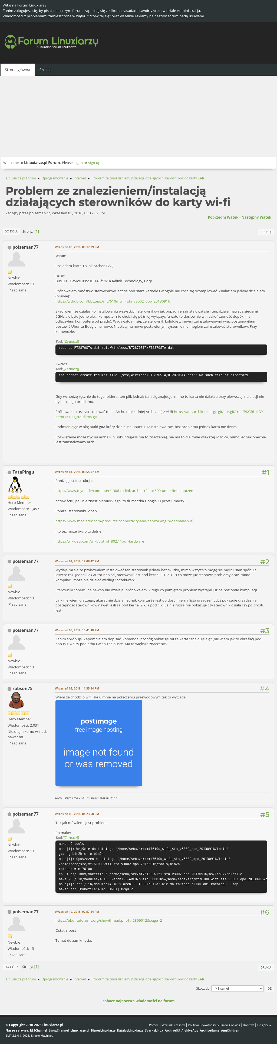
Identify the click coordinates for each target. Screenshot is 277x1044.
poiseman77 (25, 247)
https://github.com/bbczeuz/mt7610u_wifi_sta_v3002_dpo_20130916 (112, 301)
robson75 (22, 688)
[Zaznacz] (71, 341)
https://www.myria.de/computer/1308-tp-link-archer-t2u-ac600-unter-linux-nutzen (124, 490)
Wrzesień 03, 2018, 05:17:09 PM (77, 247)
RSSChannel (38, 1030)
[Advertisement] (138, 116)
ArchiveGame (209, 1030)
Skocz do (203, 988)
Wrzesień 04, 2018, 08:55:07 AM (77, 472)
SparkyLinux (154, 1030)
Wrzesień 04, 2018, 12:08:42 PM (77, 561)
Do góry (11, 967)
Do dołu (11, 231)
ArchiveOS (172, 1030)
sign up (94, 162)
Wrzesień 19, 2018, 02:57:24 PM (77, 912)
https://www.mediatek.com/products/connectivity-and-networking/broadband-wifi (124, 520)
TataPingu (23, 472)
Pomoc (154, 1025)
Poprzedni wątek (223, 217)
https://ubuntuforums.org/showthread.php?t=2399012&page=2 (108, 920)
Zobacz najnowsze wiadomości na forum (138, 1001)
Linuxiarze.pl (80, 1030)
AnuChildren (230, 1030)
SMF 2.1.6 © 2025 (17, 1035)
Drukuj (266, 232)
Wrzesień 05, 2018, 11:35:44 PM (77, 688)
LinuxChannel (59, 1030)
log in (78, 162)
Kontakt (248, 1025)
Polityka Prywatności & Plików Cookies (214, 1025)
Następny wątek (256, 217)
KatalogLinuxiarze (130, 1030)
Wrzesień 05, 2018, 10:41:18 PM (77, 630)
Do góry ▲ (264, 1025)
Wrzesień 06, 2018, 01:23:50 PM (77, 814)
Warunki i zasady (173, 1025)
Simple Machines (42, 1035)
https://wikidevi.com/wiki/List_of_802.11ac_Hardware (99, 541)
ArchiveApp (190, 1030)
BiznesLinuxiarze (103, 1030)
